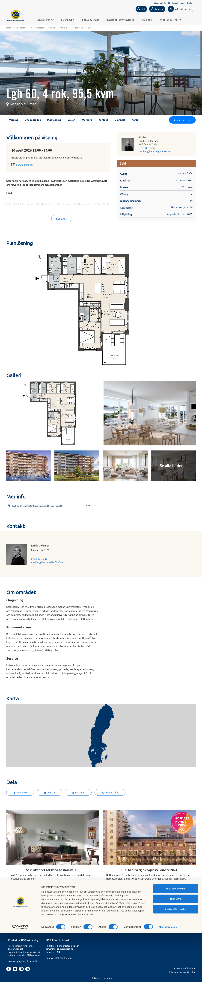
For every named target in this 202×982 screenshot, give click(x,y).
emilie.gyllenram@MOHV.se (155, 151)
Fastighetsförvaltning (122, 19)
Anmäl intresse (182, 120)
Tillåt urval (176, 947)
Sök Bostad (46, 19)
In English (189, 3)
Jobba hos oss (178, 3)
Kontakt (103, 120)
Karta (135, 120)
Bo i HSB (148, 19)
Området (119, 120)
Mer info (87, 120)
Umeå (52, 27)
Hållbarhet (157, 3)
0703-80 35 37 (147, 147)
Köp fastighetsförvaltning (60, 908)
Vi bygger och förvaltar (96, 918)
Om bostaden (33, 120)
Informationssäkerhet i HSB (137, 911)
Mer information (168, 975)
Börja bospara (92, 19)
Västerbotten (38, 27)
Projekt (63, 27)
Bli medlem (69, 19)
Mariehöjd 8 (77, 27)
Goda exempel (92, 922)
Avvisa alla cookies (175, 958)
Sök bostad (14, 908)
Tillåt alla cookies (175, 937)
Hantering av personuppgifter (138, 908)
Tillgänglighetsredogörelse (137, 915)
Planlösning (54, 120)
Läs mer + (61, 218)
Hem (8, 27)
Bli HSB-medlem (17, 911)
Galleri (72, 120)
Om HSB (166, 3)
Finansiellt (89, 911)
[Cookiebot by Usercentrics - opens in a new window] (20, 976)
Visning (13, 120)
